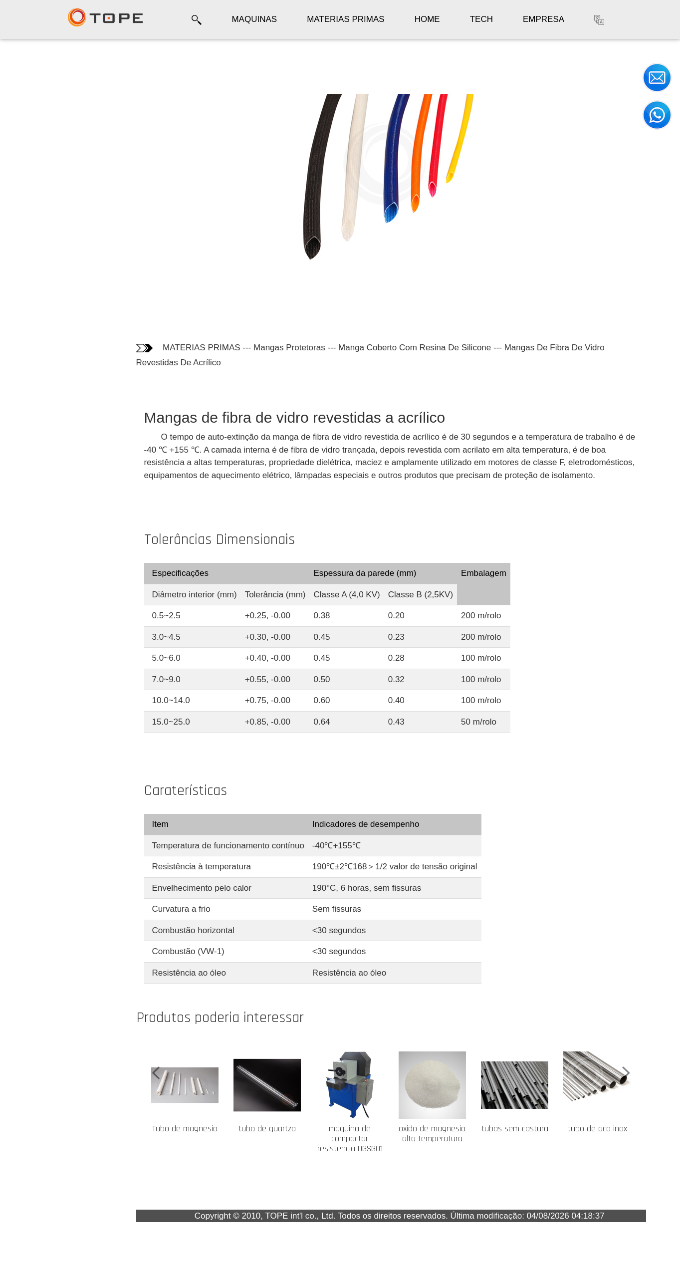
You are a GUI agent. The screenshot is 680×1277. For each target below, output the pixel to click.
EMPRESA (543, 19)
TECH (481, 19)
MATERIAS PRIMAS (346, 19)
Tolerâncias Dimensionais (37, 125)
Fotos (24, 98)
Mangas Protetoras (289, 347)
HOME (427, 19)
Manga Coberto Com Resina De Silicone (414, 347)
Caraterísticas (41, 152)
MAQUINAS (254, 19)
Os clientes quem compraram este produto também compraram (47, 192)
